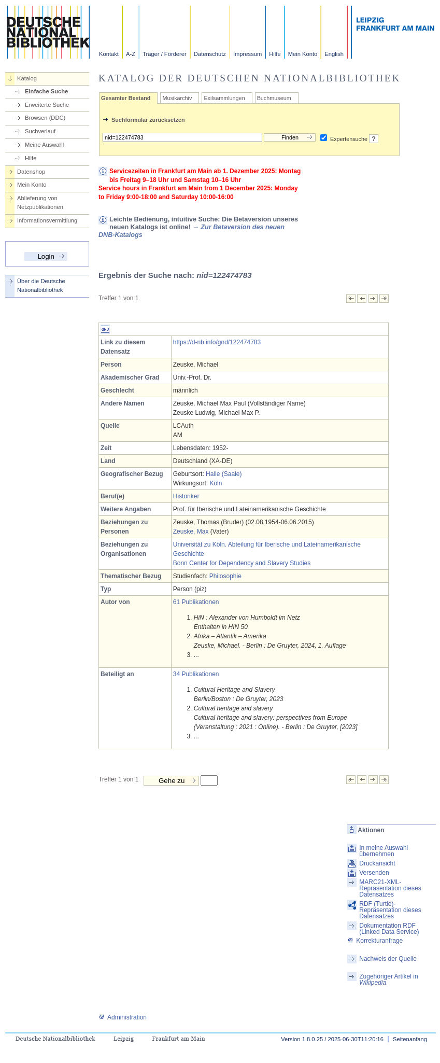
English (334, 54)
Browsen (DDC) (45, 118)
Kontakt (109, 54)
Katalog (27, 78)
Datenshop (31, 172)
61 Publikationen (196, 602)
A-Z (130, 54)
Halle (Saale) (224, 474)
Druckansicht (377, 863)
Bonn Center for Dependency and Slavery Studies (242, 563)
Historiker (186, 496)
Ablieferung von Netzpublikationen (40, 202)
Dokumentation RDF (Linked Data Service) (389, 928)
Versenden (374, 872)
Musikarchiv (177, 98)
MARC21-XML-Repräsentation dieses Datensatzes (390, 888)
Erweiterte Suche (47, 105)
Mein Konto (303, 54)
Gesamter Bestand (125, 98)
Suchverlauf (40, 131)
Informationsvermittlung (47, 220)
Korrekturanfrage (375, 940)
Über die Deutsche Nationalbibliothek (41, 285)
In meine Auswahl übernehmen (383, 851)
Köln (215, 483)
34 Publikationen (196, 674)
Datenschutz (210, 54)
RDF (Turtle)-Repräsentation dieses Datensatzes (390, 910)
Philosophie (225, 576)
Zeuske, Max (191, 531)
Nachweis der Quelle (388, 958)
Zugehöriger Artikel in (388, 979)
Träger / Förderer (165, 54)
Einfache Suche (46, 91)
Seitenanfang (410, 1039)
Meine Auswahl (44, 145)
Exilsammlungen (224, 98)
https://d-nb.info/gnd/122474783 (217, 342)
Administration (122, 1017)
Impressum (247, 54)
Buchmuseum (274, 98)
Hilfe (274, 54)
